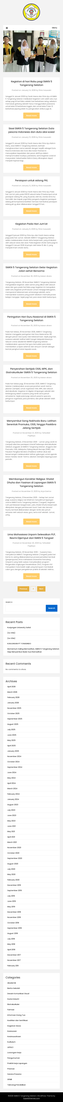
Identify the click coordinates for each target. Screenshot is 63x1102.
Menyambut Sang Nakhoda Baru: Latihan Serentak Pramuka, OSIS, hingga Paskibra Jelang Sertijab (31, 424)
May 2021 (11, 831)
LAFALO (10, 1047)
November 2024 (14, 756)
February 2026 (13, 697)
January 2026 (13, 702)
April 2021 (11, 837)
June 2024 (11, 772)
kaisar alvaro (46, 276)
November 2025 (14, 708)
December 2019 (14, 885)
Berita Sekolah (13, 988)
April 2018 (11, 949)
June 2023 (11, 815)
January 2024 (13, 799)
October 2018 (13, 922)
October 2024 (13, 761)
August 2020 (12, 863)
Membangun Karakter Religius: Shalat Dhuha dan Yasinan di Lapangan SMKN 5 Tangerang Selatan (31, 482)
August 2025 (12, 724)
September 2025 (14, 718)
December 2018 (14, 912)
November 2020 (14, 847)
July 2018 (11, 939)
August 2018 (12, 933)
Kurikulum (11, 1042)
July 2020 (11, 869)
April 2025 (11, 745)
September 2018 (14, 928)
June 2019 (11, 901)
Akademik (11, 983)
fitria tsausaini (45, 90)
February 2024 (13, 794)
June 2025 (11, 735)
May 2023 (11, 821)
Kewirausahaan (14, 1036)
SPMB (9, 1079)
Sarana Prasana (14, 1074)
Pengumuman (13, 1058)
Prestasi (10, 1068)
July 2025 (11, 729)
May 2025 (11, 740)
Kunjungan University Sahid (19, 627)
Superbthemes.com (31, 1098)
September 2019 (14, 890)
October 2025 (13, 713)
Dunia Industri (13, 999)
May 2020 (11, 874)
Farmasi (10, 1009)
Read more (31, 115)
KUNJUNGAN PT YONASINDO (19, 643)
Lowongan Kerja (14, 1052)
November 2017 (14, 960)
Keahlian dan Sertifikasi (17, 1020)
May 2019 (11, 906)
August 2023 (12, 804)
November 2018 (14, 917)
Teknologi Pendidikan (16, 1085)
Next (41, 589)
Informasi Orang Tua (16, 1015)
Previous (23, 589)
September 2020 (14, 858)
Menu (54, 27)
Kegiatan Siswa (14, 1026)
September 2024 (14, 767)
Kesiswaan (12, 1031)
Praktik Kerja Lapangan (17, 1063)
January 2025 (13, 751)
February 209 (13, 965)
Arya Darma (46, 491)
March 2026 (12, 692)
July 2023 (11, 810)
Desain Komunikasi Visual (18, 993)
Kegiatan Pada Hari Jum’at (31, 223)
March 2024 (12, 788)
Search (9, 602)
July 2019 (11, 896)
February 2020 (13, 880)
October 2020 (13, 853)
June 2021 (11, 826)
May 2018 (11, 944)
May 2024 (11, 778)
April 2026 (11, 686)
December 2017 (14, 955)
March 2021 (12, 842)
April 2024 (11, 783)
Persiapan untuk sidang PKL (31, 180)
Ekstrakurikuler (13, 1004)
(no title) (11, 633)
